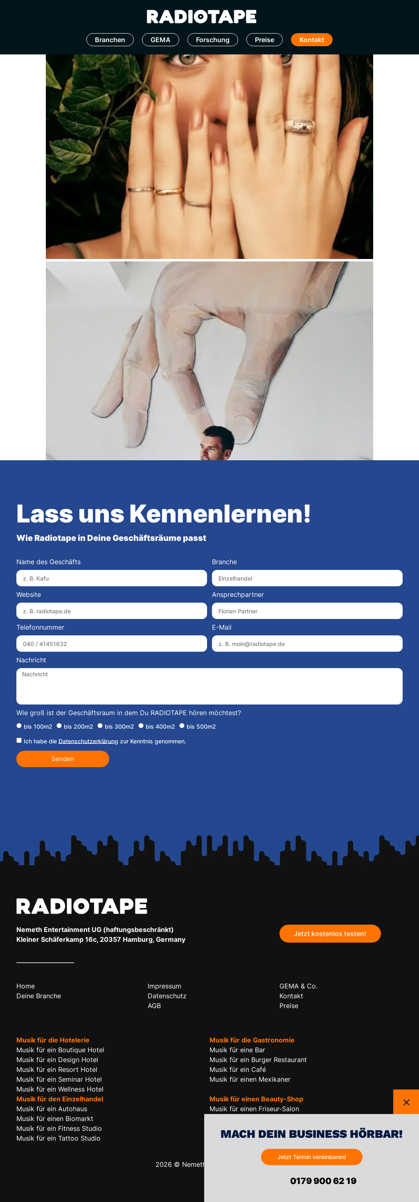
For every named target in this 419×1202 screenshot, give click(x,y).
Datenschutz (167, 996)
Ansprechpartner (238, 595)
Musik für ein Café (238, 1069)
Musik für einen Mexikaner (250, 1079)
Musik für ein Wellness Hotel (60, 1089)
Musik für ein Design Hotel (57, 1060)
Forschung (213, 40)
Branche (224, 562)
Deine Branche (38, 996)
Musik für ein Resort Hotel (56, 1069)
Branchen (110, 40)
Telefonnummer (40, 627)
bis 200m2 (78, 726)
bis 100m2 (38, 726)
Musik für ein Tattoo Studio (58, 1138)
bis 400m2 (160, 726)
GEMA (161, 40)
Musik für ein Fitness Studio (59, 1128)
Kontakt (312, 40)
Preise (264, 40)
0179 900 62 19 (322, 1181)
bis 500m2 (201, 726)
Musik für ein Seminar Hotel (59, 1079)
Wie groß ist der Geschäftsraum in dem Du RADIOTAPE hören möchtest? (128, 713)
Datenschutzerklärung (88, 740)
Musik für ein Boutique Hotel (60, 1050)
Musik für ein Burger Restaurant (258, 1060)
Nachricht (31, 660)
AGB (154, 1006)
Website (28, 595)
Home (25, 986)
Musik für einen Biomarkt (54, 1118)
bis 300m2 (119, 726)
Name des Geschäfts (48, 562)
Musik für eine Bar (237, 1050)
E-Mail (222, 627)
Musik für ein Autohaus (51, 1109)
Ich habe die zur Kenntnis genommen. (105, 740)
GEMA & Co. (298, 986)
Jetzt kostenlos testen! (330, 934)
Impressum (164, 986)
